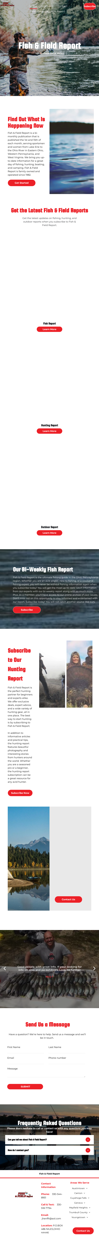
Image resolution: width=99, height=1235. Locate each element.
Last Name (54, 1047)
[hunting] (52, 674)
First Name (13, 1047)
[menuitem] (33, 6)
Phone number (57, 1058)
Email (10, 1058)
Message (12, 1068)
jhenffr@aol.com (51, 1218)
